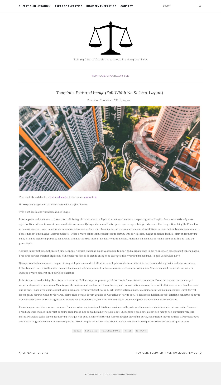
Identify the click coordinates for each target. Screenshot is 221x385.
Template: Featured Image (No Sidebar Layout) (169, 353)
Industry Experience (101, 6)
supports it (90, 197)
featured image (58, 197)
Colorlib (108, 374)
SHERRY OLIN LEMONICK (34, 6)
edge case (91, 331)
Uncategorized (117, 75)
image (128, 331)
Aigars (126, 100)
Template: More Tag (34, 353)
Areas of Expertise (68, 6)
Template (99, 75)
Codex (77, 331)
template (141, 331)
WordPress (130, 374)
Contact (126, 6)
